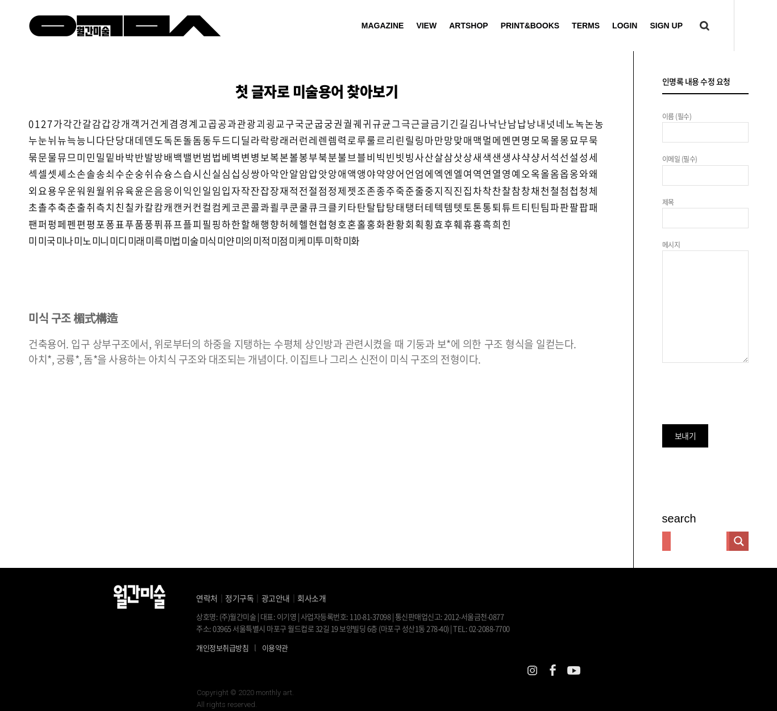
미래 (143, 262)
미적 (276, 262)
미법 (181, 262)
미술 (200, 262)
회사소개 (311, 598)
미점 (295, 262)
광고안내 (275, 598)
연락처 (207, 598)
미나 (67, 262)
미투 (333, 262)
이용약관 (275, 647)
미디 (123, 262)
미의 (257, 262)
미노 (85, 262)
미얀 (238, 262)
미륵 (162, 262)
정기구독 (239, 598)
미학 (352, 262)
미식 (219, 262)
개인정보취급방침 (222, 647)
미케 (314, 262)
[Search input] (698, 541)
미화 (371, 262)
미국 (47, 262)
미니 (105, 262)
